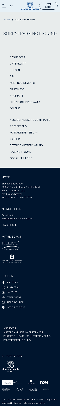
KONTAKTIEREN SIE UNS (24, 132)
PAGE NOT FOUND (20, 152)
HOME (7, 19)
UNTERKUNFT (18, 63)
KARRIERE (15, 139)
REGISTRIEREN (10, 224)
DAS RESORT (17, 57)
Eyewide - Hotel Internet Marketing (29, 403)
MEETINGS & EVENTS (22, 83)
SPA (12, 76)
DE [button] (11, 6)
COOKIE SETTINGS (21, 158)
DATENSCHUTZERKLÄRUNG (26, 145)
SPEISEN (15, 70)
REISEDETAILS (18, 126)
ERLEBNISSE (17, 89)
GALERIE (15, 108)
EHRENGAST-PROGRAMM (25, 102)
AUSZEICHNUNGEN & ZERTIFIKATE (30, 119)
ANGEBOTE (16, 95)
